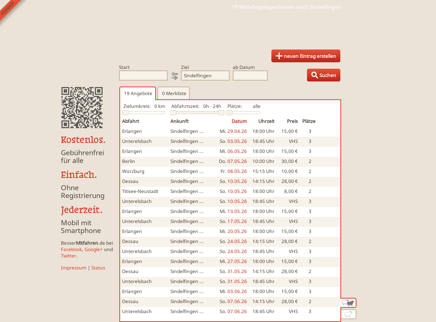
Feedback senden (13, 13)
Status (98, 267)
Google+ (94, 249)
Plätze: (234, 106)
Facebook (71, 249)
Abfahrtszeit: (185, 106)
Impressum (73, 267)
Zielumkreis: (137, 106)
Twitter (68, 255)
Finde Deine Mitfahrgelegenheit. (218, 28)
